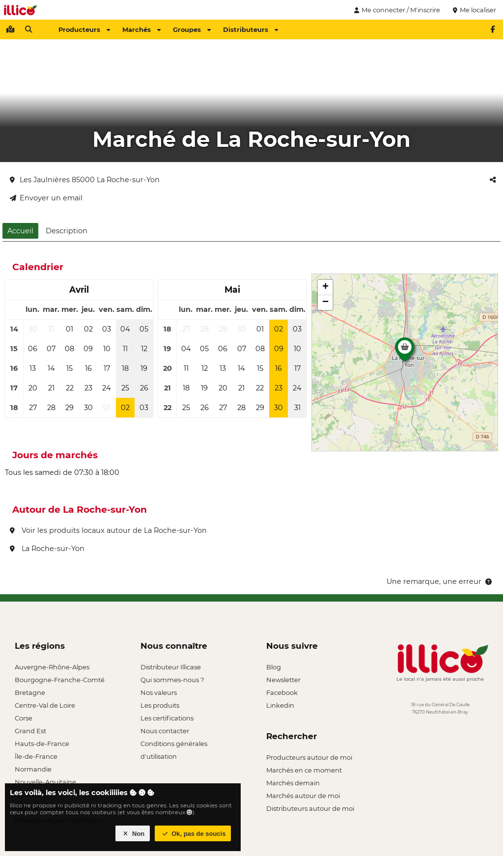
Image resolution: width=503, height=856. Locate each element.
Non (133, 833)
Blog (273, 667)
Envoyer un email (46, 197)
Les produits (159, 705)
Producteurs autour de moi (309, 757)
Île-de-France (36, 756)
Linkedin (280, 705)
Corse (23, 718)
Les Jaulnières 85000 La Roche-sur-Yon (85, 179)
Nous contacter (164, 731)
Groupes (192, 29)
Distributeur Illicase (170, 667)
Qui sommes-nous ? (172, 680)
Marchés (141, 29)
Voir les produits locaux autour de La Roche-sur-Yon (108, 530)
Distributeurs (250, 29)
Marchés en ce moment (304, 770)
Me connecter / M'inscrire (396, 10)
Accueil (20, 230)
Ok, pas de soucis (193, 833)
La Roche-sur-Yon (47, 548)
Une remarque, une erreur (440, 581)
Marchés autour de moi (303, 796)
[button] (405, 352)
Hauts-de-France (42, 743)
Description (66, 230)
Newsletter (283, 680)
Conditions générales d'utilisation (173, 745)
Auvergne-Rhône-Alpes (52, 667)
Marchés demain (293, 783)
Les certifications (167, 718)
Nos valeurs (158, 692)
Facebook (282, 692)
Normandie (33, 769)
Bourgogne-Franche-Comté (60, 680)
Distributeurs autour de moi (310, 808)
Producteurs (84, 29)
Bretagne (30, 692)
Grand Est (30, 731)
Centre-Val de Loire (45, 705)
